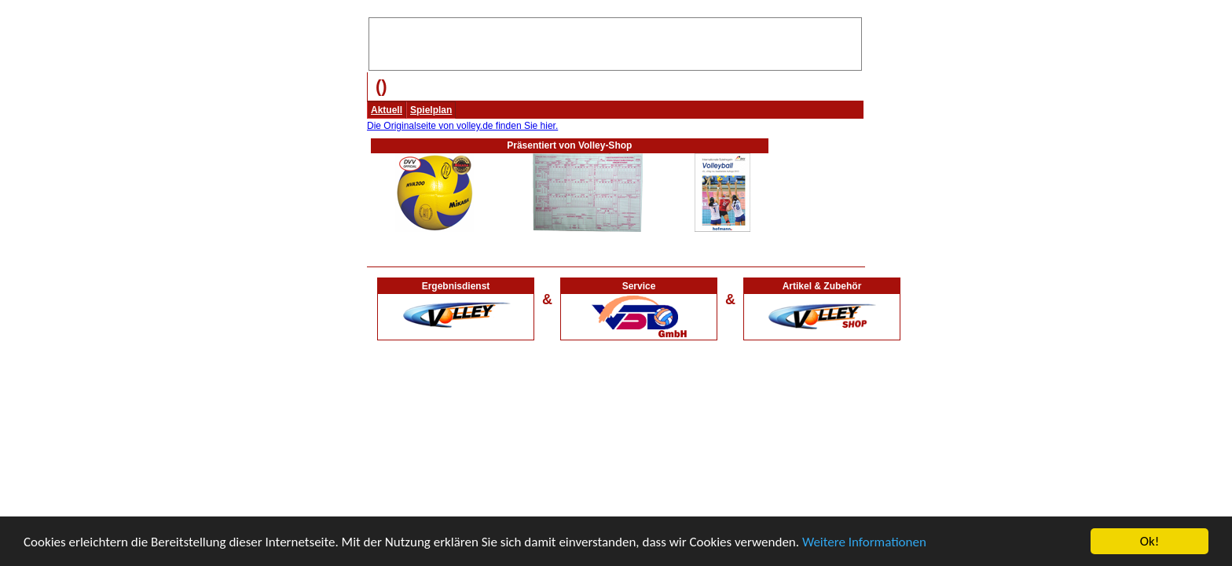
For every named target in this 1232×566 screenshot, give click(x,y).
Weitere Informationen (864, 542)
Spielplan (431, 110)
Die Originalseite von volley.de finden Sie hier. (462, 125)
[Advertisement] (615, 41)
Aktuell (386, 110)
